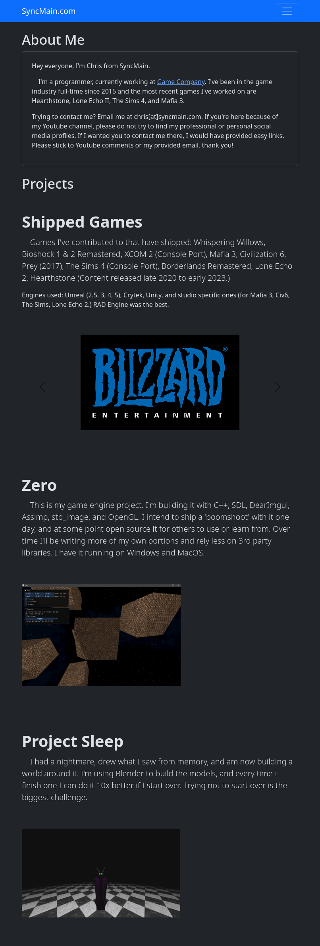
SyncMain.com (49, 11)
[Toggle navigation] (287, 11)
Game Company (181, 81)
